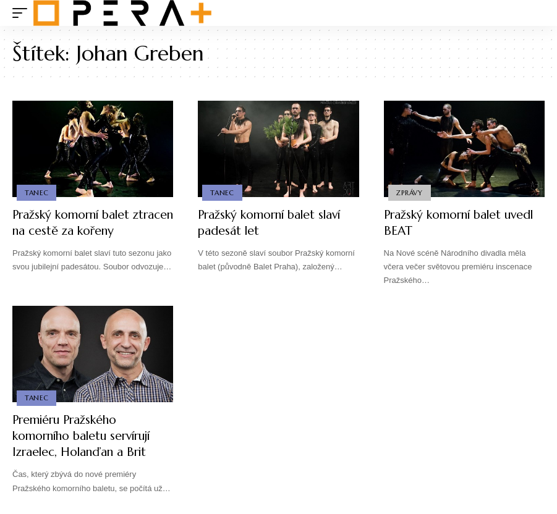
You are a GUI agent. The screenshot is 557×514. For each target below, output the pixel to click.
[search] (535, 13)
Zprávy (409, 192)
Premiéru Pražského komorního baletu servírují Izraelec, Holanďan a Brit (87, 436)
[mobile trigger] (22, 13)
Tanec (37, 192)
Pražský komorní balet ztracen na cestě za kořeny (86, 222)
